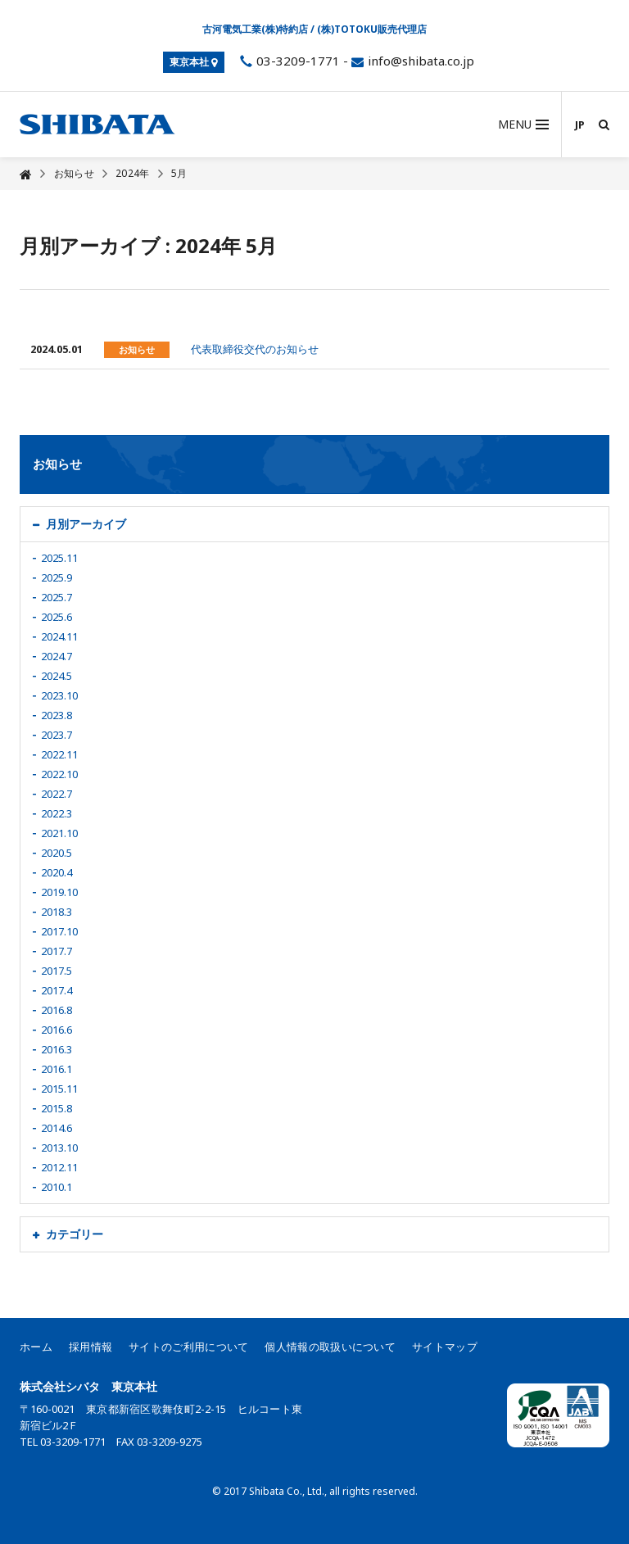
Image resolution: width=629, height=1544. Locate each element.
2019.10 (59, 892)
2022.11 (59, 754)
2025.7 (56, 597)
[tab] (314, 524)
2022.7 (56, 793)
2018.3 (56, 911)
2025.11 (59, 557)
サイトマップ (444, 1346)
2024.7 (56, 656)
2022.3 (56, 813)
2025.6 (56, 616)
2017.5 (56, 970)
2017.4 (56, 990)
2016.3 (56, 1049)
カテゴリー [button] (74, 1234)
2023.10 (59, 695)
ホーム (36, 1346)
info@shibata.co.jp (421, 60)
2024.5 (56, 675)
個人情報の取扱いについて (330, 1346)
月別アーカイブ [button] (86, 524)
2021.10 (59, 833)
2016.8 (56, 1010)
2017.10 (59, 931)
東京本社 (193, 62)
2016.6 (56, 1029)
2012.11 (59, 1167)
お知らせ (74, 173)
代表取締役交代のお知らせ (255, 349)
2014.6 (56, 1128)
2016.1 (56, 1069)
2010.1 (56, 1187)
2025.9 (56, 577)
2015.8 (56, 1108)
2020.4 (56, 872)
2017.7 (56, 951)
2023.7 (56, 734)
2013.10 (59, 1147)
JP (580, 124)
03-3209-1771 (288, 60)
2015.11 (59, 1088)
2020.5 (56, 852)
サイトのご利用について (188, 1346)
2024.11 (59, 636)
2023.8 (56, 715)
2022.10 (59, 774)
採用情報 (90, 1346)
